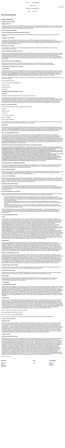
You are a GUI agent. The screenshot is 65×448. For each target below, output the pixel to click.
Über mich (35, 11)
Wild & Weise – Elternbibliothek (32, 8)
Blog (29, 11)
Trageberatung (32, 5)
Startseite (27, 2)
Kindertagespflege (35, 2)
